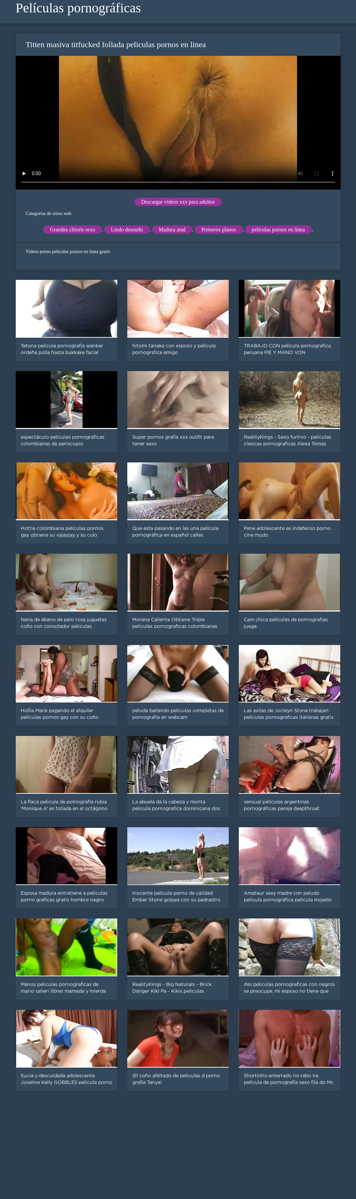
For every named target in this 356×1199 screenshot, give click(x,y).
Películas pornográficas (78, 7)
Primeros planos (218, 229)
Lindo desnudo (127, 229)
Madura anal (172, 229)
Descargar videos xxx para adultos (178, 202)
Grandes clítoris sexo (72, 229)
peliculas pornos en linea (278, 229)
